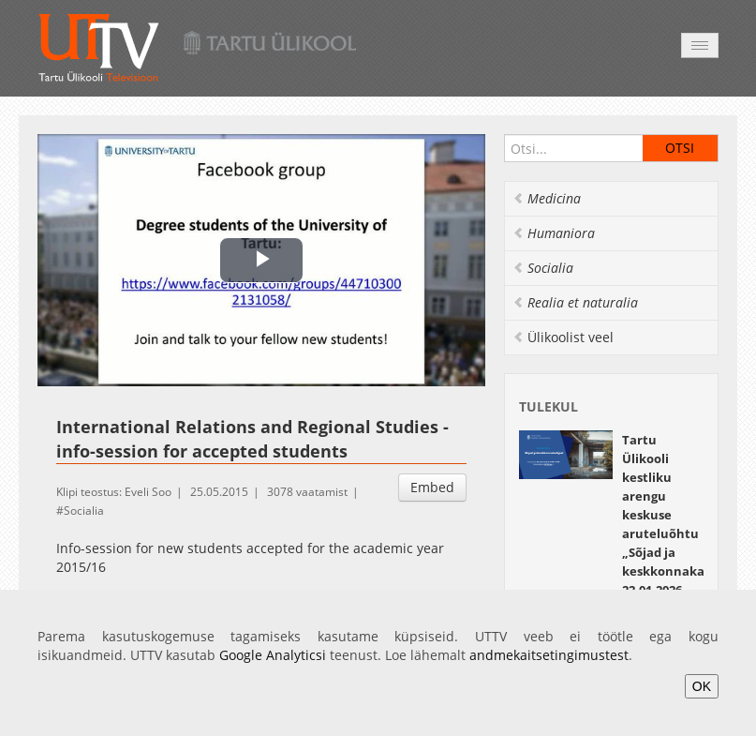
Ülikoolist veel (563, 337)
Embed (432, 487)
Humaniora (553, 233)
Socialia (84, 510)
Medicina (546, 198)
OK (701, 686)
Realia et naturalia (575, 302)
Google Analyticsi (272, 655)
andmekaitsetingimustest (549, 655)
